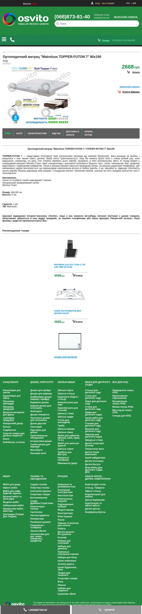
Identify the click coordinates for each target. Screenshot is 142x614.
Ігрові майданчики (95, 457)
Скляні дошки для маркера (40, 445)
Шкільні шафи (65, 417)
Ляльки (62, 585)
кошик (106, 40)
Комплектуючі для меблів (95, 495)
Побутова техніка (39, 487)
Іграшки (63, 476)
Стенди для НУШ (121, 415)
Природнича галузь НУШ (123, 391)
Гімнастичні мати (94, 449)
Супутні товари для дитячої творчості (13, 434)
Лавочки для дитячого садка (93, 435)
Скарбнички (9, 430)
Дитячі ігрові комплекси (92, 453)
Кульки (7, 426)
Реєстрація (108, 3)
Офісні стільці (93, 491)
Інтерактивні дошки (41, 441)
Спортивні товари (40, 494)
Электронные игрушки (65, 500)
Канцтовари (10, 382)
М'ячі (60, 581)
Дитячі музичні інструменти (66, 533)
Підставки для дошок (38, 431)
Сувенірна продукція (8, 419)
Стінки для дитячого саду (93, 408)
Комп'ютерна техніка (37, 507)
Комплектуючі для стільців (68, 409)
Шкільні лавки (65, 449)
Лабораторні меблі (13, 505)
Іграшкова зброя (67, 594)
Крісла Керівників (95, 500)
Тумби (61, 425)
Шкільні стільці (66, 393)
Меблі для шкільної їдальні (68, 444)
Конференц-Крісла (95, 512)
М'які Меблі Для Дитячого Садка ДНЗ (93, 469)
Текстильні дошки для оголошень (40, 419)
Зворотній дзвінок (126, 17)
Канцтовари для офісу (12, 397)
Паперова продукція (8, 408)
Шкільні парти (65, 390)
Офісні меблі (10, 487)
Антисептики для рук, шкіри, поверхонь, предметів (39, 537)
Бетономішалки (38, 497)
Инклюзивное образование (120, 397)
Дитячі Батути (93, 464)
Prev (70, 239)
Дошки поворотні (39, 414)
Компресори (37, 518)
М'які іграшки (65, 516)
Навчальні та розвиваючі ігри (66, 485)
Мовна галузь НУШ (122, 407)
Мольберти (36, 450)
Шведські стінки (94, 440)
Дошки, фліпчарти (41, 382)
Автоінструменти (39, 515)
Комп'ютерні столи (95, 484)
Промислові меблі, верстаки (13, 509)
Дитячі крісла (92, 508)
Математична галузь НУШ (119, 402)
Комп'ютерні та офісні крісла (93, 504)
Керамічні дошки (39, 402)
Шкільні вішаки (66, 429)
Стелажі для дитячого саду (93, 424)
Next (71, 368)
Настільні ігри (65, 495)
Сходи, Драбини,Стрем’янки (41, 502)
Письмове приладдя (8, 402)
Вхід (97, 3)
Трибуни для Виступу (65, 453)
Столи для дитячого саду (93, 397)
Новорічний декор (13, 423)
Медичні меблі (11, 502)
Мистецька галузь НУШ (122, 411)
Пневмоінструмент (40, 522)
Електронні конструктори (65, 491)
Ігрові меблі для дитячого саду (94, 419)
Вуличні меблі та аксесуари (12, 497)
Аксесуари (36, 426)
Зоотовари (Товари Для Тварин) (13, 515)
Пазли (61, 520)
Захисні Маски (38, 531)
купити (136, 72)
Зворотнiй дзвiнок (130, 87)
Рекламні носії (38, 453)
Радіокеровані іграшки (65, 505)
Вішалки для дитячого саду (93, 430)
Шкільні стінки (66, 413)
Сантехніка (36, 512)
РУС (128, 3)
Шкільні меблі (66, 382)
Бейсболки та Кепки (14, 442)
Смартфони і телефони (37, 526)
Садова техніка (38, 484)
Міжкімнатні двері (67, 463)
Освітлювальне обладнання (38, 436)
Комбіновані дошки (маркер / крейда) (40, 398)
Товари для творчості (64, 574)
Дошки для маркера (41, 393)
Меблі (6, 476)
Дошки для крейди (40, 390)
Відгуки (27, 3)
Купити (79, 275)
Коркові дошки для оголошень (40, 406)
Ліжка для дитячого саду (95, 402)
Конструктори (65, 513)
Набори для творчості (64, 589)
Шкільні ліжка (65, 432)
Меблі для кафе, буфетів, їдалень (12, 492)
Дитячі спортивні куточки (94, 444)
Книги (6, 439)
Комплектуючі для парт (68, 403)
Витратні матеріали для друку (13, 413)
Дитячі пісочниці (94, 461)
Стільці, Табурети (94, 487)
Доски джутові (38, 423)
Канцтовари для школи (12, 391)
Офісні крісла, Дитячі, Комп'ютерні (97, 477)
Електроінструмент (40, 491)
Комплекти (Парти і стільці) (68, 398)
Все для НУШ (120, 382)
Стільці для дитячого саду (93, 391)
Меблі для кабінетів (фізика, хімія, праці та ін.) (68, 437)
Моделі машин (66, 510)
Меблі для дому (11, 484)
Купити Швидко (131, 92)
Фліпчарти (36, 411)
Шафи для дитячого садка (93, 413)
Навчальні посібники (63, 458)
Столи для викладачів (64, 421)
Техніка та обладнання (38, 477)
